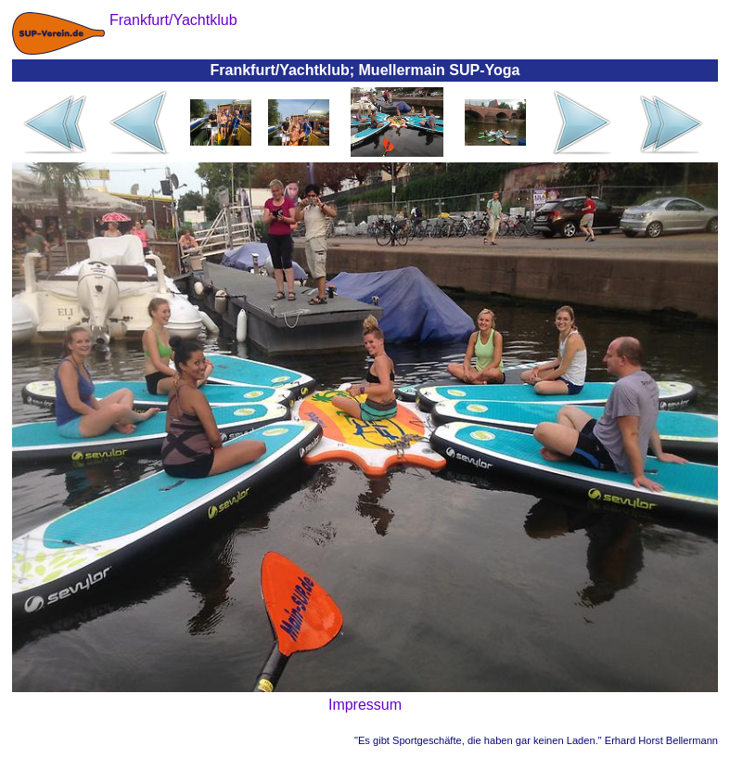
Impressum (365, 705)
